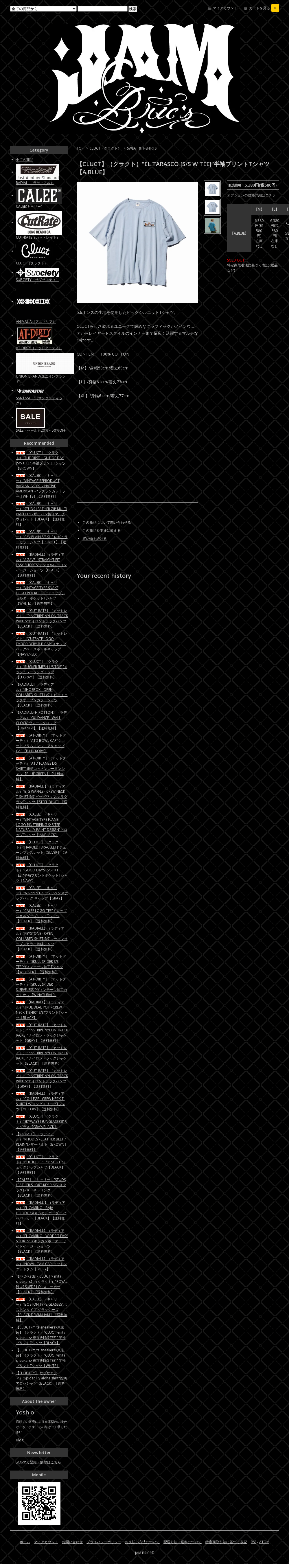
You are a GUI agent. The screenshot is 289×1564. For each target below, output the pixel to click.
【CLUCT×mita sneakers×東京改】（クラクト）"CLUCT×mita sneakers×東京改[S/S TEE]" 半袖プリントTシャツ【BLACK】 (41, 1335)
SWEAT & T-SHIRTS (142, 148)
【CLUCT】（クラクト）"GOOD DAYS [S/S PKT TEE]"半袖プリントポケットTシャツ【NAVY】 (42, 872)
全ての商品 (24, 159)
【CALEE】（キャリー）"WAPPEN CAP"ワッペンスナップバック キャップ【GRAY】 (42, 893)
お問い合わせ (72, 1541)
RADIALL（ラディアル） (35, 182)
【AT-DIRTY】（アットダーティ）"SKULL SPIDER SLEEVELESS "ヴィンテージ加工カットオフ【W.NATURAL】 (41, 987)
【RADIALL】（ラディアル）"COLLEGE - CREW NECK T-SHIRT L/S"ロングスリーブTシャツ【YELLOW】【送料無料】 (40, 1101)
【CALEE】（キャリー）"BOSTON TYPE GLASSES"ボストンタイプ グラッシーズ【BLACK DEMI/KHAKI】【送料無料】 (41, 1309)
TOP (80, 148)
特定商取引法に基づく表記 (226, 1541)
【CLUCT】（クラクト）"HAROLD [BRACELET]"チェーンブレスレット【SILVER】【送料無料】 (42, 850)
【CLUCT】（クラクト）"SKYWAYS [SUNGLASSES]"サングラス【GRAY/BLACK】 (42, 1121)
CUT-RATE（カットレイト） (38, 237)
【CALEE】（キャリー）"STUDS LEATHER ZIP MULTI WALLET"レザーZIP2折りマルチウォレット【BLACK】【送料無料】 (41, 514)
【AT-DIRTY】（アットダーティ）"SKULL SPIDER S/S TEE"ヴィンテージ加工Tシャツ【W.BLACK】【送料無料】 (41, 964)
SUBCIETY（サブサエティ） (37, 279)
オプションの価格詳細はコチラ (251, 195)
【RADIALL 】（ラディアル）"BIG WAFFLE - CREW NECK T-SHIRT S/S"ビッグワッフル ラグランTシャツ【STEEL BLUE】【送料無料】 (41, 796)
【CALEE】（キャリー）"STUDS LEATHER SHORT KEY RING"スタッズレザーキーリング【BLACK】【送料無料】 (41, 1187)
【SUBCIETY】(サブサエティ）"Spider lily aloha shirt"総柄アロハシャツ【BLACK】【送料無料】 (41, 1380)
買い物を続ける (94, 538)
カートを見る (264, 7)
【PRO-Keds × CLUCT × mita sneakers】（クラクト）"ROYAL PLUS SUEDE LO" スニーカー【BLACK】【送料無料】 (41, 1284)
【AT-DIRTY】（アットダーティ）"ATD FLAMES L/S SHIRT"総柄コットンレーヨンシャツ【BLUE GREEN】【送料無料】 (41, 768)
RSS (253, 1541)
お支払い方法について (142, 1541)
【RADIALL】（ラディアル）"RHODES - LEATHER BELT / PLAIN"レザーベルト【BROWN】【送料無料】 (42, 1141)
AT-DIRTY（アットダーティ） (39, 347)
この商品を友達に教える (101, 530)
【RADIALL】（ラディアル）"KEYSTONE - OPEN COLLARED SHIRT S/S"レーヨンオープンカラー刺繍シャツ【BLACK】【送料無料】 (42, 939)
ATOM (264, 1541)
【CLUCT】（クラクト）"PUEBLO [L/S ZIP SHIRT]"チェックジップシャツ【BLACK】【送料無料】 (41, 1164)
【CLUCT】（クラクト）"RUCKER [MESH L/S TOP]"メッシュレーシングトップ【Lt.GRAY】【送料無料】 (41, 669)
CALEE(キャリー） (30, 206)
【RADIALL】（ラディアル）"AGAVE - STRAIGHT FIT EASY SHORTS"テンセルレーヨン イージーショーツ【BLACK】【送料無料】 (41, 565)
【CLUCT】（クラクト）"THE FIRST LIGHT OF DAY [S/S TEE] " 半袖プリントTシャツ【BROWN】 (41, 460)
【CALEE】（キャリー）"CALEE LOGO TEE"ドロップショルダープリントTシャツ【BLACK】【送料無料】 (41, 913)
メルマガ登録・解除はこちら (38, 1462)
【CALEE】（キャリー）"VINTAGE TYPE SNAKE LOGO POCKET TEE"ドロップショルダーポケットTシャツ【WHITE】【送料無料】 (40, 593)
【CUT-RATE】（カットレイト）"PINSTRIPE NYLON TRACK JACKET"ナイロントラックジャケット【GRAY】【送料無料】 (42, 1032)
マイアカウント (225, 7)
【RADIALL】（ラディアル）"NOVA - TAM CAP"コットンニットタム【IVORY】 (41, 1264)
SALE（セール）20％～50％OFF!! (41, 430)
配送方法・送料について (182, 1541)
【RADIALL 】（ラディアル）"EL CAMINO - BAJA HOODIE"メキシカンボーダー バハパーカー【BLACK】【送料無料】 (41, 1213)
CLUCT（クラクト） (105, 148)
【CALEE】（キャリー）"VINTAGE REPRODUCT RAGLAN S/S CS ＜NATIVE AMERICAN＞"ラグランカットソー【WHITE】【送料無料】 (41, 486)
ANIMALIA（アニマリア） (36, 321)
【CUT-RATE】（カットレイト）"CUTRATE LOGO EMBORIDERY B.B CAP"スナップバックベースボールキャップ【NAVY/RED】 (41, 644)
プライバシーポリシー (103, 1541)
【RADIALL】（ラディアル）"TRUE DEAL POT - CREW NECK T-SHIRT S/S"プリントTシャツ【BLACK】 (42, 1010)
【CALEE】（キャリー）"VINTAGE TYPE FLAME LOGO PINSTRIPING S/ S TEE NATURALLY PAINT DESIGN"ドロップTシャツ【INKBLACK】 (41, 824)
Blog (19, 1440)
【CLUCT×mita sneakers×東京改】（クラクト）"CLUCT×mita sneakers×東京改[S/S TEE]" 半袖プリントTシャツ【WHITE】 (41, 1358)
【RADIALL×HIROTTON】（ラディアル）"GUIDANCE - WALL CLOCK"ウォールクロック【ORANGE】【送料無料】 (41, 720)
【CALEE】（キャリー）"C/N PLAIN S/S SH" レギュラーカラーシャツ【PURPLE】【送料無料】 (42, 539)
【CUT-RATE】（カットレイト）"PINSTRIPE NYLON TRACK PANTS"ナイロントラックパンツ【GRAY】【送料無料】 (42, 1078)
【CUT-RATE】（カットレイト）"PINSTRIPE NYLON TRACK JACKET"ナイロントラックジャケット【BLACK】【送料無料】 (42, 1055)
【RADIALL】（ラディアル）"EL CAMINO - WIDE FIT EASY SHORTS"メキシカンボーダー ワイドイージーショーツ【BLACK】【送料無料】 (42, 1241)
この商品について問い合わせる (106, 522)
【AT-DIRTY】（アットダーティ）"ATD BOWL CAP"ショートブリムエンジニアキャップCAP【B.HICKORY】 (41, 743)
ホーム (25, 1541)
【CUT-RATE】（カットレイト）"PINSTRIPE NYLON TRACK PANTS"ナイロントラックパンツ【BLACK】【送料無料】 (42, 618)
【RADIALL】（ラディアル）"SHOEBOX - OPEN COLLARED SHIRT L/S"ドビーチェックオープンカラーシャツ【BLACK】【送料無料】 (42, 695)
